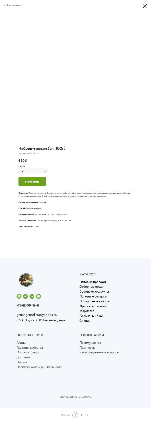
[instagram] (38, 296)
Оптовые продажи (92, 282)
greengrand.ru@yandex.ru (37, 315)
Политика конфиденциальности (39, 367)
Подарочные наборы (94, 301)
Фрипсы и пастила (92, 306)
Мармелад (86, 311)
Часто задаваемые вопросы (99, 352)
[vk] (31, 296)
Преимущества (90, 342)
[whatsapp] (19, 296)
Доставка (23, 357)
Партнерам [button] (87, 347)
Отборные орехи (91, 286)
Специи (84, 320)
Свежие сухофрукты (94, 291)
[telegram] (25, 296)
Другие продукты (14, 5)
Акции (21, 342)
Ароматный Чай (91, 315)
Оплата (22, 362)
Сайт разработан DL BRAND (75, 397)
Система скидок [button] (28, 352)
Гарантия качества (30, 347)
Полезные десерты (93, 296)
